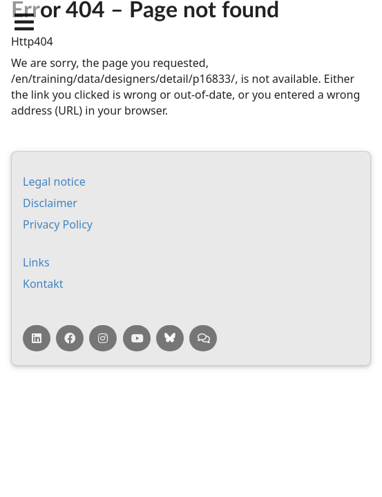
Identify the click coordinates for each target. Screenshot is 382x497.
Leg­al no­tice (54, 181)
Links (36, 262)
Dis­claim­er (50, 203)
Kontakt (43, 283)
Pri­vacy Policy (58, 224)
